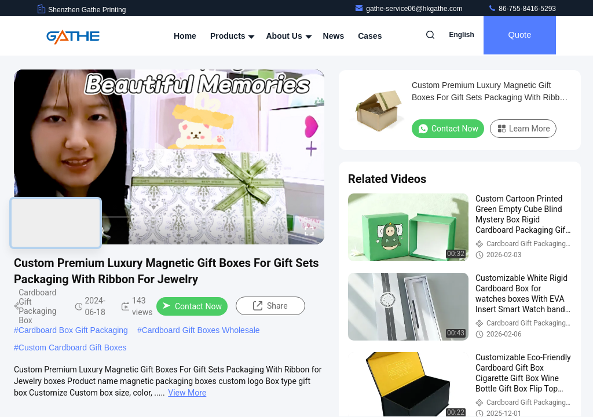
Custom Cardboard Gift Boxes (73, 347)
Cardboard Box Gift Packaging (73, 330)
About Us (287, 36)
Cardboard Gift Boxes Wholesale (201, 330)
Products (231, 36)
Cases (370, 36)
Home (185, 36)
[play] (169, 156)
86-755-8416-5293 (522, 9)
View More (187, 392)
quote (517, 36)
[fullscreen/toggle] (309, 230)
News (334, 36)
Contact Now (192, 306)
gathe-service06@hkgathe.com (409, 9)
